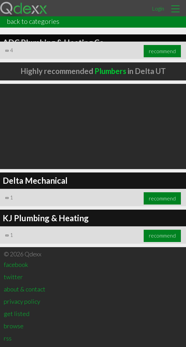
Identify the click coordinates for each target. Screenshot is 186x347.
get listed (16, 313)
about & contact (24, 289)
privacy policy (22, 301)
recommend (162, 51)
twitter (13, 277)
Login (158, 8)
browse (14, 326)
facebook (16, 264)
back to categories (33, 21)
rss (8, 338)
